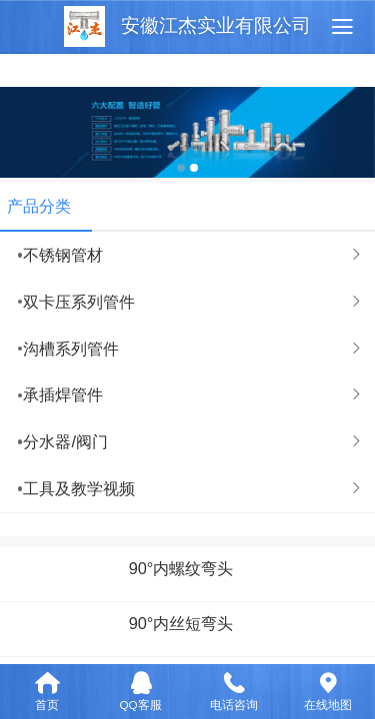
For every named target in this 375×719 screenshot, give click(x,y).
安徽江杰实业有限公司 (216, 25)
